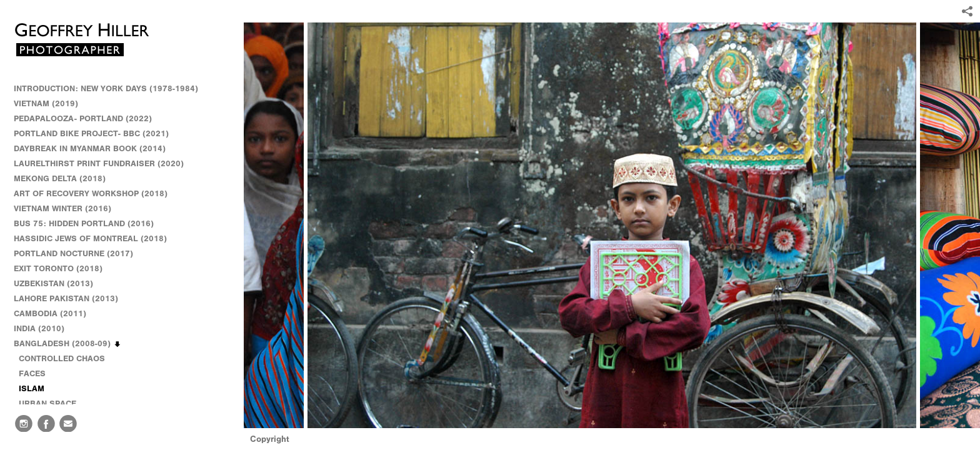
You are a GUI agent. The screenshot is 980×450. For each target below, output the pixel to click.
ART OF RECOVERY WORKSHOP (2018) (91, 193)
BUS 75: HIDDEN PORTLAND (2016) (84, 223)
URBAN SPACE (47, 403)
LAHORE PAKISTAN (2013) (71, 299)
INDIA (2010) (45, 329)
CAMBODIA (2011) (56, 314)
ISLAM (31, 388)
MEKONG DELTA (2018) (60, 178)
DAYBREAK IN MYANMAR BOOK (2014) (90, 148)
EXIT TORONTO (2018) (58, 268)
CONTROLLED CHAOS (62, 358)
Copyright (269, 439)
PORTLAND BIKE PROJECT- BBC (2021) (91, 133)
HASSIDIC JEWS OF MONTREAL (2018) (90, 238)
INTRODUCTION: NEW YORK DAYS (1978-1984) (106, 88)
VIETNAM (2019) (46, 103)
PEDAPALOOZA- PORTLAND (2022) (83, 118)
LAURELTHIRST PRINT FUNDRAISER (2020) (99, 163)
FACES (32, 373)
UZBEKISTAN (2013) (53, 283)
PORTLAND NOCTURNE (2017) (73, 253)
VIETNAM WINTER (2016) (68, 209)
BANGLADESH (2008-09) (68, 344)
